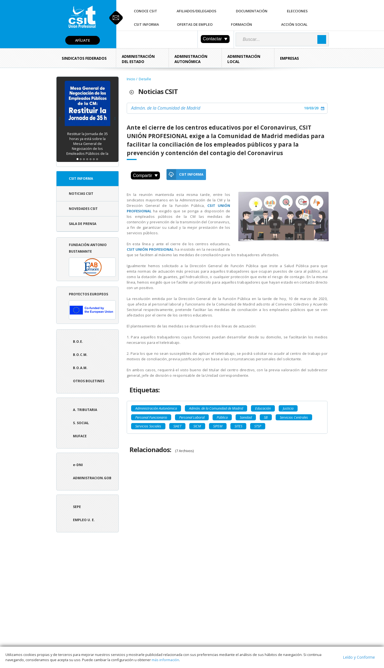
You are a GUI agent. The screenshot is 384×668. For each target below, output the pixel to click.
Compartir (145, 175)
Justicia (288, 408)
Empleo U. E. (84, 520)
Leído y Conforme (359, 657)
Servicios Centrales (294, 417)
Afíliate (82, 40)
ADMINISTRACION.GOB (92, 478)
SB (266, 417)
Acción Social (294, 24)
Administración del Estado (138, 59)
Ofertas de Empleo (195, 24)
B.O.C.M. (80, 354)
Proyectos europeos (92, 305)
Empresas (289, 58)
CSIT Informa (146, 24)
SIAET (177, 426)
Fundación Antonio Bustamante (92, 259)
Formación (241, 24)
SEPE (77, 506)
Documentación (251, 10)
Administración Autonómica (190, 59)
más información (165, 659)
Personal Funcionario (151, 417)
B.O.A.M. (80, 368)
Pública (222, 417)
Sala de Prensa (82, 223)
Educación (263, 408)
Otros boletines (88, 381)
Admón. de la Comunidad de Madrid (165, 108)
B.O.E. (78, 341)
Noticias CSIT (81, 193)
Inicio (131, 78)
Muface (80, 436)
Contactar (215, 38)
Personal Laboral (192, 417)
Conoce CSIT (145, 10)
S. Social (81, 423)
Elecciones (297, 10)
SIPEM (217, 426)
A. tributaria (85, 409)
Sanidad (246, 417)
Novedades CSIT (83, 208)
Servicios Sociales (148, 426)
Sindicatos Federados (84, 58)
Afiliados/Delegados (196, 10)
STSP (257, 426)
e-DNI (78, 465)
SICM (197, 426)
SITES (238, 426)
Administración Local (243, 59)
